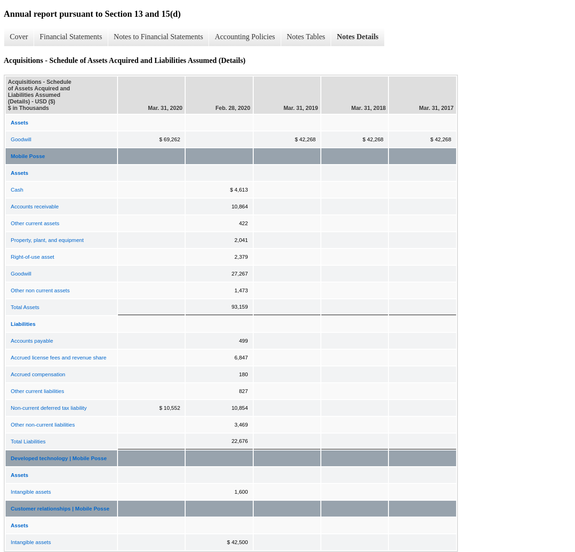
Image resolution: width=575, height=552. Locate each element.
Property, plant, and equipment (47, 240)
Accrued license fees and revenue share (58, 357)
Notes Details (357, 37)
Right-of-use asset (32, 257)
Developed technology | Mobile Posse (59, 458)
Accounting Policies (245, 37)
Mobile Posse (28, 156)
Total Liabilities (28, 441)
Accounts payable (32, 341)
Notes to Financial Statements (158, 37)
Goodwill (21, 139)
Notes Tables (306, 37)
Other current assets (35, 223)
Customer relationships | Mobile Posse (60, 508)
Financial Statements (71, 37)
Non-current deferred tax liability (49, 408)
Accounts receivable (35, 206)
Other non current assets (40, 290)
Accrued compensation (38, 374)
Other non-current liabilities (43, 425)
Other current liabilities (37, 391)
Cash (17, 190)
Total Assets (25, 307)
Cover (19, 37)
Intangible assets (31, 492)
